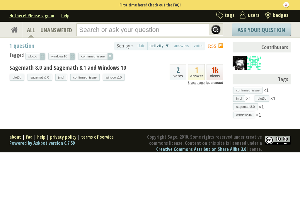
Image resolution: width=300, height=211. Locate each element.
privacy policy (63, 137)
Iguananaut (214, 82)
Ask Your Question (261, 30)
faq (29, 137)
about (15, 137)
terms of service (97, 137)
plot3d (17, 77)
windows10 (114, 77)
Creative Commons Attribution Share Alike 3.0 (201, 149)
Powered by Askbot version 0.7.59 (42, 143)
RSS (212, 46)
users (254, 14)
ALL (31, 30)
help (65, 15)
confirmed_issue (85, 77)
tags (230, 14)
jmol (61, 77)
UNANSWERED (56, 30)
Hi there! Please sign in (31, 15)
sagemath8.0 (39, 77)
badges (281, 14)
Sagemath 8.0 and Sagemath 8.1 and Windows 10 (67, 68)
